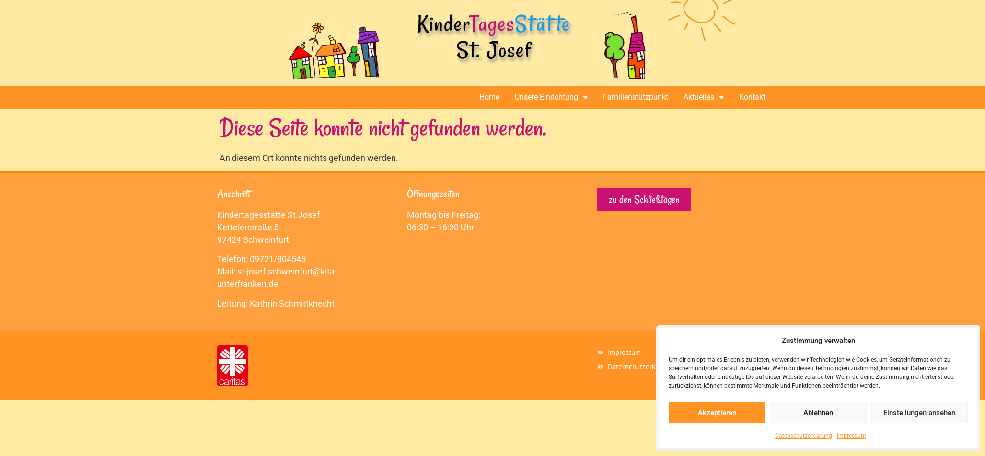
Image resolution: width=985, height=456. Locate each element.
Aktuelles (704, 97)
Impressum (851, 436)
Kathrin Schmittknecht (292, 303)
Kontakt (752, 97)
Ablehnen (818, 413)
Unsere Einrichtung (551, 97)
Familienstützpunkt (635, 97)
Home (489, 97)
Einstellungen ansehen (919, 413)
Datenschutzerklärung (803, 436)
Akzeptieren (717, 413)
